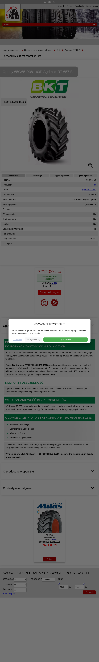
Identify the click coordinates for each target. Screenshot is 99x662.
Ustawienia (17, 340)
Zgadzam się (65, 340)
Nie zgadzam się (33, 340)
